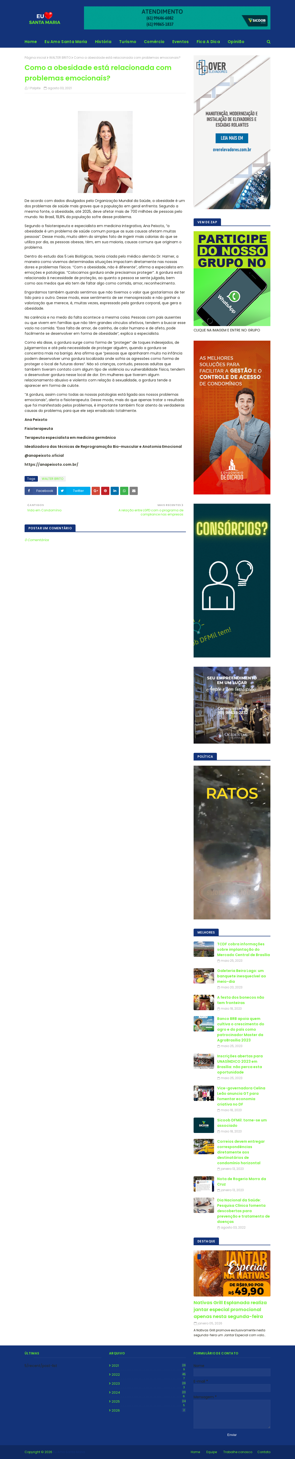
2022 (149, 1374)
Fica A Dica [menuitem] (208, 41)
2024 (149, 1392)
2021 (149, 1365)
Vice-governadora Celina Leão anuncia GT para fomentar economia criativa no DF (241, 1096)
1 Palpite (34, 88)
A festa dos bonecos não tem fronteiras (240, 1000)
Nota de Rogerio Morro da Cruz (241, 1181)
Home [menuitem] (31, 41)
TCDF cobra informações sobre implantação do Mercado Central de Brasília (243, 949)
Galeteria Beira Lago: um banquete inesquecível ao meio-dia (241, 976)
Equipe (211, 1452)
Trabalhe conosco (237, 1452)
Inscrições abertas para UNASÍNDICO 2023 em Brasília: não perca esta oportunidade (240, 1064)
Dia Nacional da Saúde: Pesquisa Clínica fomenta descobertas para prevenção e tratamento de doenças (243, 1211)
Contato (263, 1452)
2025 (149, 1401)
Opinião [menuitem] (236, 41)
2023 (149, 1383)
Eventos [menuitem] (180, 41)
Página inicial (35, 57)
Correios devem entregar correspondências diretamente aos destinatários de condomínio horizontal (241, 1152)
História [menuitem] (103, 41)
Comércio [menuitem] (154, 41)
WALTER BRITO (60, 57)
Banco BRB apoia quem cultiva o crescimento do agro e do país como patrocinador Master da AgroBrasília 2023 (240, 1029)
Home (195, 1452)
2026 (149, 1410)
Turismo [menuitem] (127, 41)
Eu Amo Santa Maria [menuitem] (66, 41)
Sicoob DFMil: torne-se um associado (242, 1123)
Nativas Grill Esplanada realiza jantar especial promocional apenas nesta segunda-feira (230, 1309)
